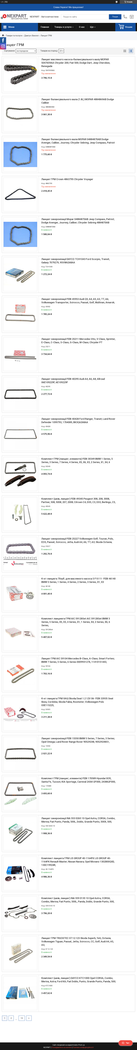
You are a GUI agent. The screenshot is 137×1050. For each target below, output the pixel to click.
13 (22, 1018)
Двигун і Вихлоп (31, 36)
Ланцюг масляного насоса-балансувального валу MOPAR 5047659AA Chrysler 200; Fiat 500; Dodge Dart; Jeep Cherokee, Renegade (75, 63)
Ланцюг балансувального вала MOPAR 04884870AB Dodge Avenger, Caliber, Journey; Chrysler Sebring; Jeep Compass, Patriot (78, 141)
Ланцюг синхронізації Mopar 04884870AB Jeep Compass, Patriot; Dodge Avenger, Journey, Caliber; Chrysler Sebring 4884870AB (77, 221)
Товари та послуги (14, 36)
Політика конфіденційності (83, 1047)
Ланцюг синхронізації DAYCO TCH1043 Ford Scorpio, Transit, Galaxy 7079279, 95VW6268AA (75, 261)
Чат (125, 1043)
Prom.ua (81, 1045)
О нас (82, 27)
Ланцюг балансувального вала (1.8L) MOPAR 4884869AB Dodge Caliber (77, 101)
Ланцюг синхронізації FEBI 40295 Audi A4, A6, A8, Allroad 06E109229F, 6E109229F (73, 380)
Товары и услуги (62, 27)
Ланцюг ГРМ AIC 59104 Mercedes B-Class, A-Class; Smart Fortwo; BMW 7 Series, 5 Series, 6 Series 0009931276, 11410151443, (78, 660)
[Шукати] (115, 16)
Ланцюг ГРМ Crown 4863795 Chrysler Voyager (67, 179)
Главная (45, 27)
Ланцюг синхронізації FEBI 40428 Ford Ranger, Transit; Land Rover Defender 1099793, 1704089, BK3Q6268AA (78, 420)
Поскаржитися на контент (62, 1047)
